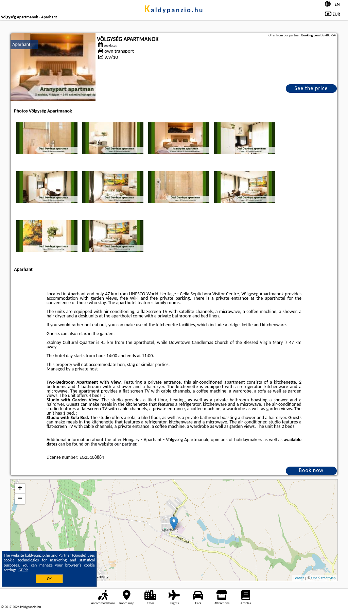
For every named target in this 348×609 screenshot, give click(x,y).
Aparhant (21, 44)
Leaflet (299, 578)
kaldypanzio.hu (174, 10)
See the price (311, 88)
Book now (311, 470)
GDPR (23, 570)
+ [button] (20, 489)
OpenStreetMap (323, 578)
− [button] (20, 499)
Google (79, 555)
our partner (125, 444)
